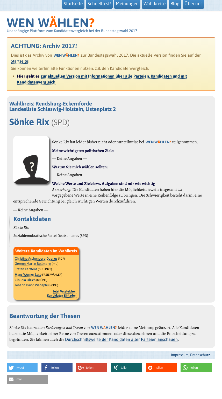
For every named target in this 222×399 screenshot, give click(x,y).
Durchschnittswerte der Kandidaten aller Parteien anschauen (121, 339)
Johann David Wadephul (32, 285)
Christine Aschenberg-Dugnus (36, 258)
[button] (22, 367)
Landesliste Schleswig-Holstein (46, 109)
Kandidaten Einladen (61, 295)
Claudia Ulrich (25, 280)
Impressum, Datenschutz (190, 355)
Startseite (19, 61)
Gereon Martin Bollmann (33, 264)
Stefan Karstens (26, 269)
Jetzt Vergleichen (64, 291)
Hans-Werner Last (28, 274)
